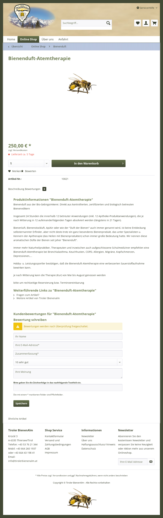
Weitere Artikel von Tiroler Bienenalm (36, 298)
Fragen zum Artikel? (26, 295)
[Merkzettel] (137, 23)
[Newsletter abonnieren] (151, 461)
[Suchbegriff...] (86, 23)
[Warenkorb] (154, 23)
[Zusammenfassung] (67, 353)
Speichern (21, 403)
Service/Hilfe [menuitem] (146, 7)
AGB (47, 448)
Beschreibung (16, 189)
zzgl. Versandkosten (17, 150)
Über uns (87, 440)
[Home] (11, 39)
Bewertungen (35, 189)
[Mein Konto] (146, 23)
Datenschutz (89, 448)
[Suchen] (108, 23)
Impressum (51, 452)
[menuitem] (86, 25)
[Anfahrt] (63, 39)
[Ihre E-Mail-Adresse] (67, 344)
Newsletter (88, 436)
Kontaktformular (54, 436)
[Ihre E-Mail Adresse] (132, 461)
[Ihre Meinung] (67, 373)
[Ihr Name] (67, 336)
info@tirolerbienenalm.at (22, 461)
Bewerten (28, 171)
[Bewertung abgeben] (67, 362)
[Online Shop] (28, 39)
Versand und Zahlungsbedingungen (58, 442)
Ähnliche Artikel (17, 418)
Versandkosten (60, 475)
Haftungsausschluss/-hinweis (98, 444)
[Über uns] (47, 39)
